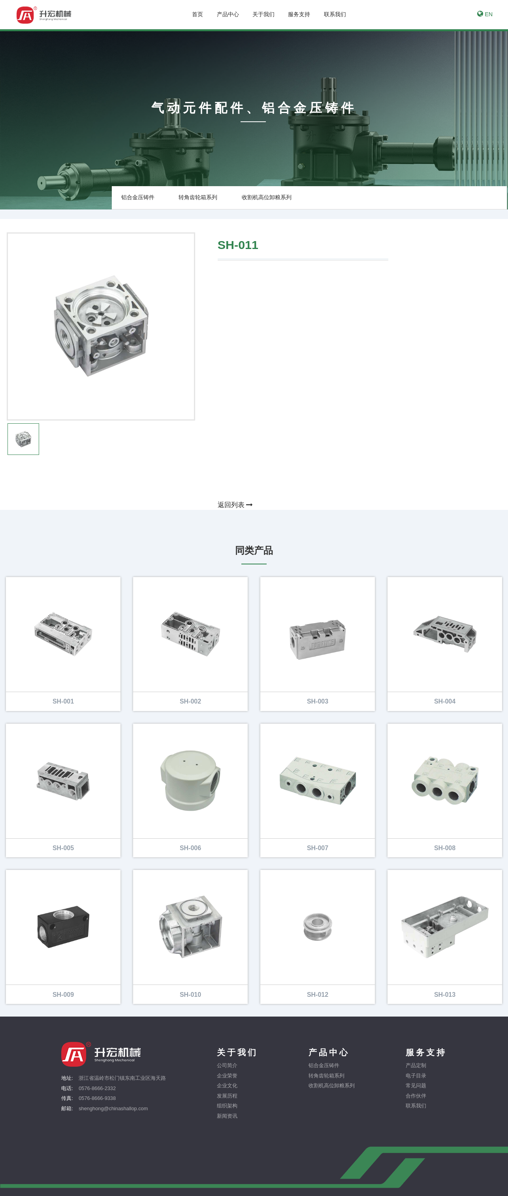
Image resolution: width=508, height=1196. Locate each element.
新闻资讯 (227, 1116)
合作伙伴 (416, 1096)
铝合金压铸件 (137, 197)
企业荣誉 (227, 1076)
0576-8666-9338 (97, 1099)
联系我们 (416, 1106)
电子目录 (416, 1076)
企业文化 (227, 1086)
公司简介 (227, 1066)
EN (485, 13)
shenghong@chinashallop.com (113, 1108)
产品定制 (416, 1066)
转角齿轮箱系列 (198, 197)
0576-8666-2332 (97, 1088)
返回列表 (235, 505)
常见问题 (416, 1086)
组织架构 (227, 1106)
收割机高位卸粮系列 (267, 197)
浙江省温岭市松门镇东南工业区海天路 (122, 1078)
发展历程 (227, 1096)
